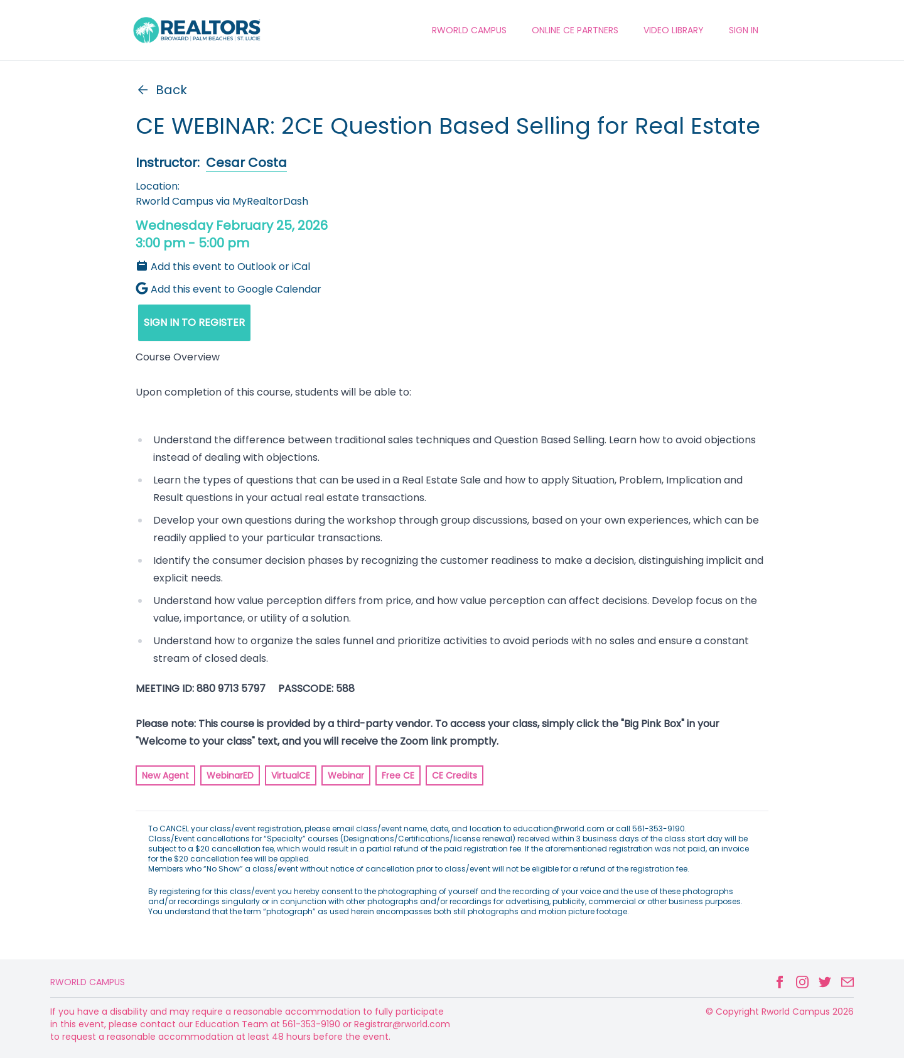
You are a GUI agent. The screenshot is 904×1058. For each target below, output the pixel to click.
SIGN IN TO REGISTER (194, 322)
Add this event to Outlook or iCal (223, 266)
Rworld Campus (87, 982)
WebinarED (230, 775)
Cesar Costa (246, 162)
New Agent (165, 775)
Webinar (346, 775)
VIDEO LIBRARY (673, 30)
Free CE (398, 775)
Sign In (743, 30)
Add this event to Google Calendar (228, 289)
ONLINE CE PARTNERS (575, 30)
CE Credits (454, 775)
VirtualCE (290, 775)
